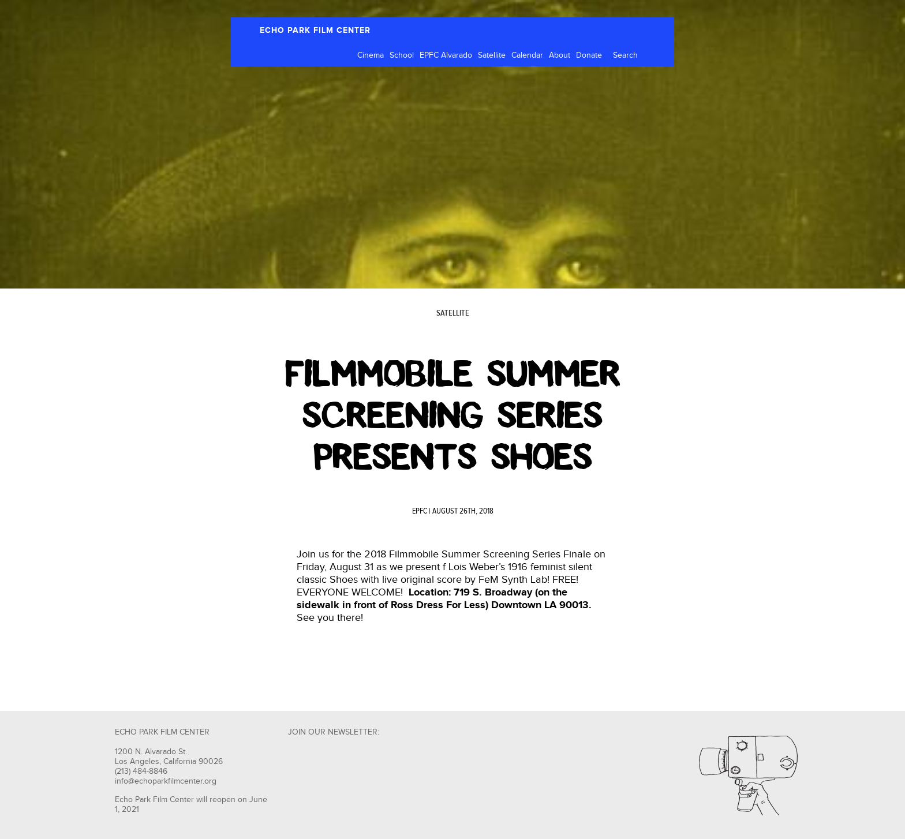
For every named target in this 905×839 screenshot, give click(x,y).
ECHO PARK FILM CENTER (315, 30)
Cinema (370, 55)
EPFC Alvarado (446, 55)
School (402, 55)
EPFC (419, 511)
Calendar (527, 55)
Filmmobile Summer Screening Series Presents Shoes (452, 415)
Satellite (492, 55)
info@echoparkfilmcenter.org (165, 781)
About (559, 55)
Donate (589, 55)
